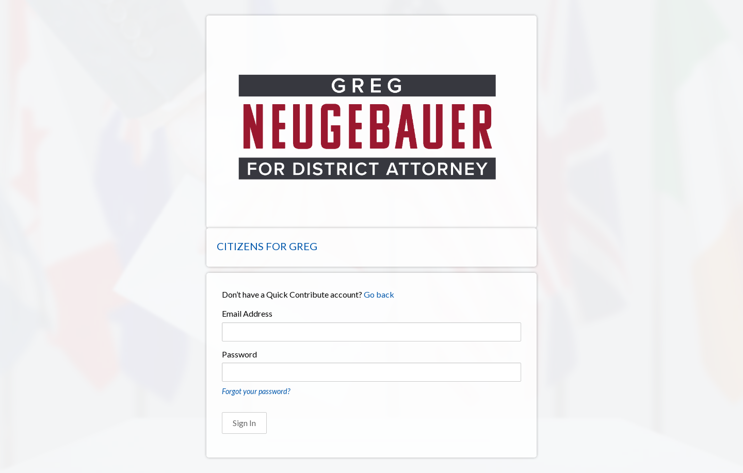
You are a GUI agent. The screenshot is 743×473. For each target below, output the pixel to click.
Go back (379, 294)
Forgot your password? (256, 391)
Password (239, 354)
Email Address (247, 313)
